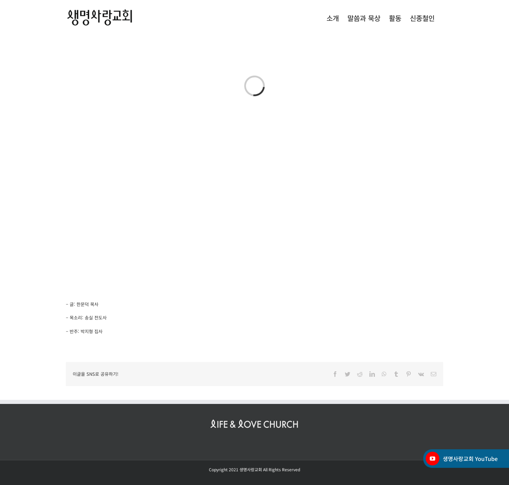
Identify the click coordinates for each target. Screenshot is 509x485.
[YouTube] (432, 458)
